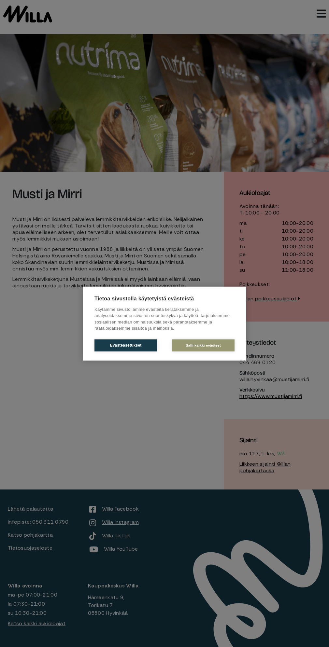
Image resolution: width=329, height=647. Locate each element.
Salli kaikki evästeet (203, 345)
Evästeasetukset (125, 345)
